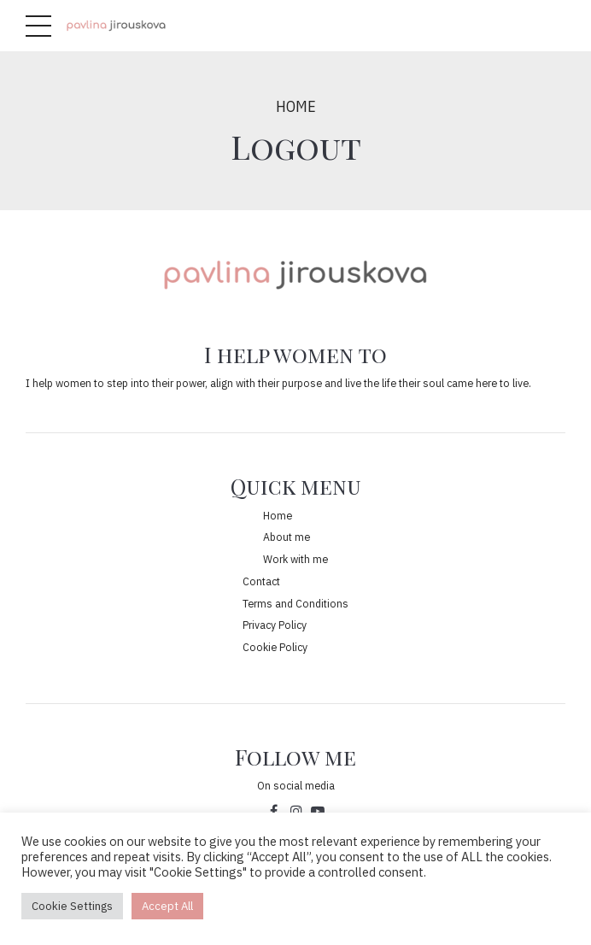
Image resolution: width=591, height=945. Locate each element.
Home (296, 106)
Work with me (295, 559)
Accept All (167, 906)
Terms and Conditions (295, 603)
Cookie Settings (72, 906)
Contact (261, 581)
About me (286, 536)
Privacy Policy (275, 624)
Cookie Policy (275, 647)
